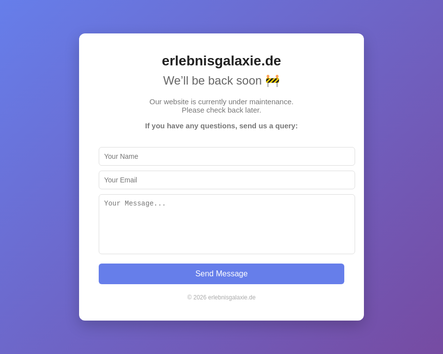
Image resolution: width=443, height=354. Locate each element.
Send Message (221, 273)
